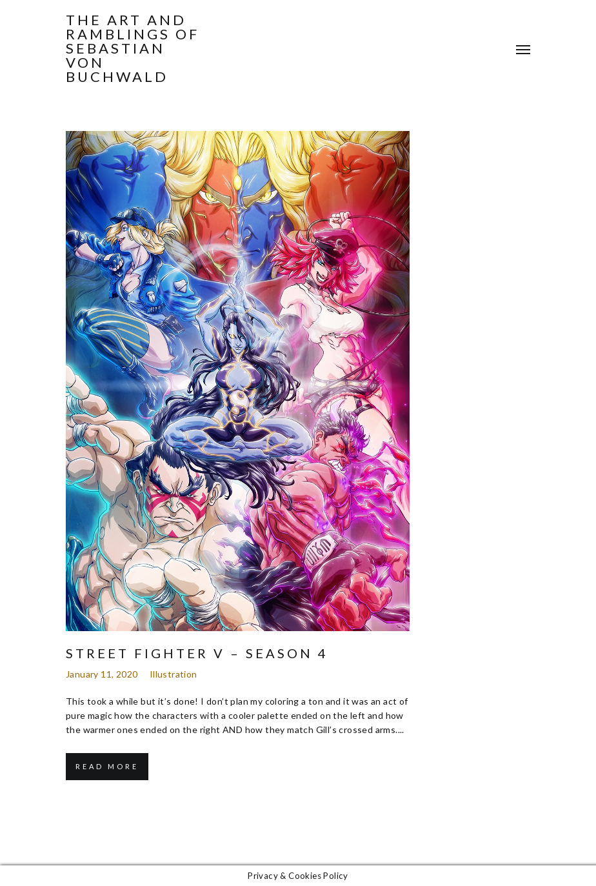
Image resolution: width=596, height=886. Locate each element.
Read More (107, 766)
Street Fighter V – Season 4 (197, 653)
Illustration (173, 674)
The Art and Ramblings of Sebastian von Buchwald (132, 48)
